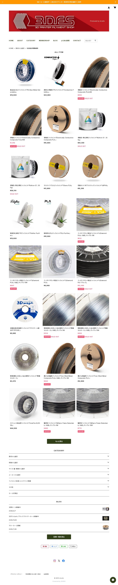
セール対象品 (13, 493)
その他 (11, 487)
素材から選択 (20, 48)
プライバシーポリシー (16, 574)
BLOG (55, 40)
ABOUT (20, 40)
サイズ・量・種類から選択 (17, 469)
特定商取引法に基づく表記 (33, 574)
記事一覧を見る (59, 537)
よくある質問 (65, 40)
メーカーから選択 (14, 475)
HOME (11, 40)
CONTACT (77, 40)
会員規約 (46, 574)
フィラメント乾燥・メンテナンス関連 (20, 481)
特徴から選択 (13, 462)
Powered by (59, 581)
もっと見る (59, 441)
